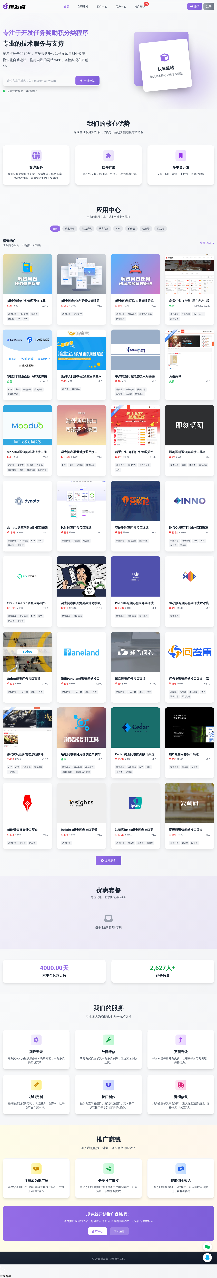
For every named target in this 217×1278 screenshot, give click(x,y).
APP (118, 228)
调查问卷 (70, 228)
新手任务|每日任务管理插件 (134, 452)
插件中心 (101, 6)
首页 (66, 6)
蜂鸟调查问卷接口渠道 (130, 679)
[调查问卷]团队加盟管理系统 (134, 301)
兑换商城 (175, 376)
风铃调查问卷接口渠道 (76, 527)
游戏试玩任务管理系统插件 (25, 754)
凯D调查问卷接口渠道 (184, 754)
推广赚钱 (141, 5)
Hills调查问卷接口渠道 (22, 830)
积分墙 (131, 228)
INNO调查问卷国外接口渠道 (188, 527)
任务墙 (146, 228)
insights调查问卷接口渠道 (79, 830)
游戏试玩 (87, 228)
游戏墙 (160, 228)
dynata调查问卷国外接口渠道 (27, 527)
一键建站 (87, 81)
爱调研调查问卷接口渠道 (186, 830)
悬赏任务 (103, 228)
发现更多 (108, 860)
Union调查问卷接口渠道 (23, 679)
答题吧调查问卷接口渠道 (132, 527)
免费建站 (82, 6)
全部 (55, 228)
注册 (209, 6)
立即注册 (119, 1231)
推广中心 (97, 1231)
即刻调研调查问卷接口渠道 (187, 452)
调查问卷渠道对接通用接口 (79, 452)
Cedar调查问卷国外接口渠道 (134, 754)
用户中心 (120, 6)
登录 (194, 6)
